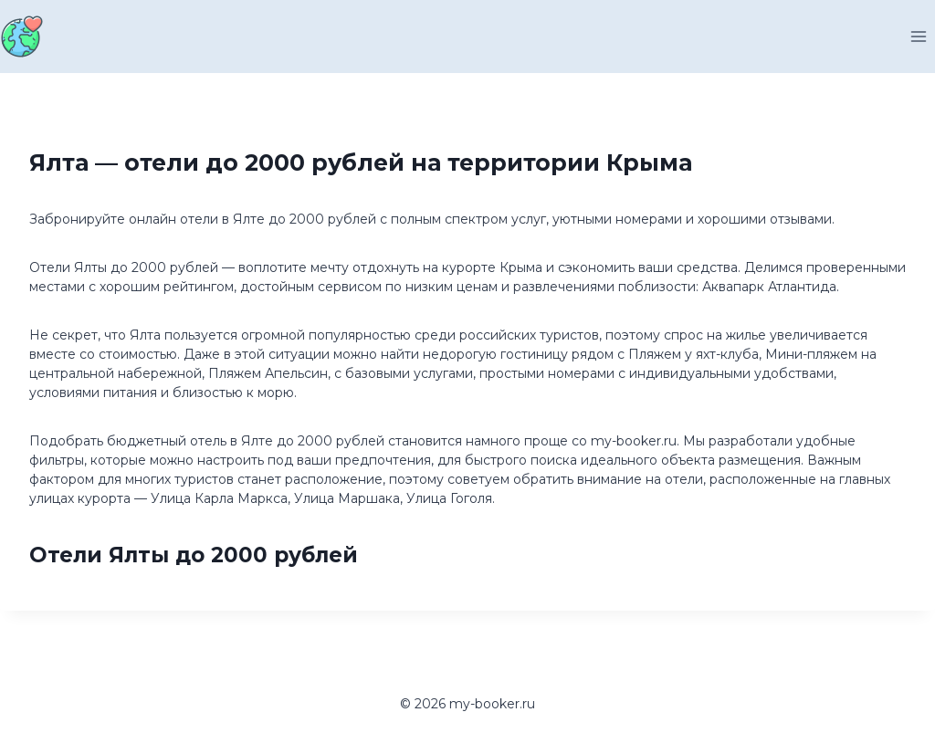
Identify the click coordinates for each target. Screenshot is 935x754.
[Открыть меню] (918, 36)
